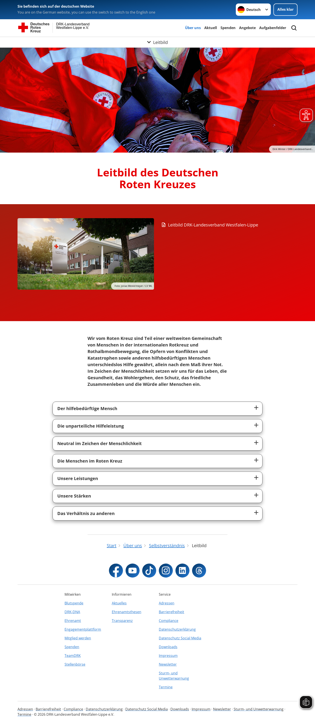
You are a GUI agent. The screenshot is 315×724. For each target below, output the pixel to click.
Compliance (168, 620)
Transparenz (122, 620)
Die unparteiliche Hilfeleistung (90, 426)
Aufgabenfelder (272, 27)
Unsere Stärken (74, 496)
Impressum (168, 655)
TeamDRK (73, 655)
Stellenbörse (75, 664)
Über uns (193, 27)
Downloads (168, 646)
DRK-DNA (72, 611)
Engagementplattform (83, 629)
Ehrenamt (73, 620)
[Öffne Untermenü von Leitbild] (157, 42)
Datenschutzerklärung (177, 629)
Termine (166, 687)
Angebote (247, 27)
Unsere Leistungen (77, 478)
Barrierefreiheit (171, 611)
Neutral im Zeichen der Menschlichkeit (99, 443)
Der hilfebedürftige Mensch (87, 408)
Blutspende (74, 603)
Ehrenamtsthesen (126, 611)
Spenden (228, 27)
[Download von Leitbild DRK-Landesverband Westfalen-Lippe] (231, 225)
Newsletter (168, 664)
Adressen (166, 603)
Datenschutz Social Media (180, 638)
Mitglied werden (78, 638)
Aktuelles (119, 603)
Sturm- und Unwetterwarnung (174, 676)
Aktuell (210, 27)
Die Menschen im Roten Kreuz (89, 461)
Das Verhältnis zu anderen (86, 513)
